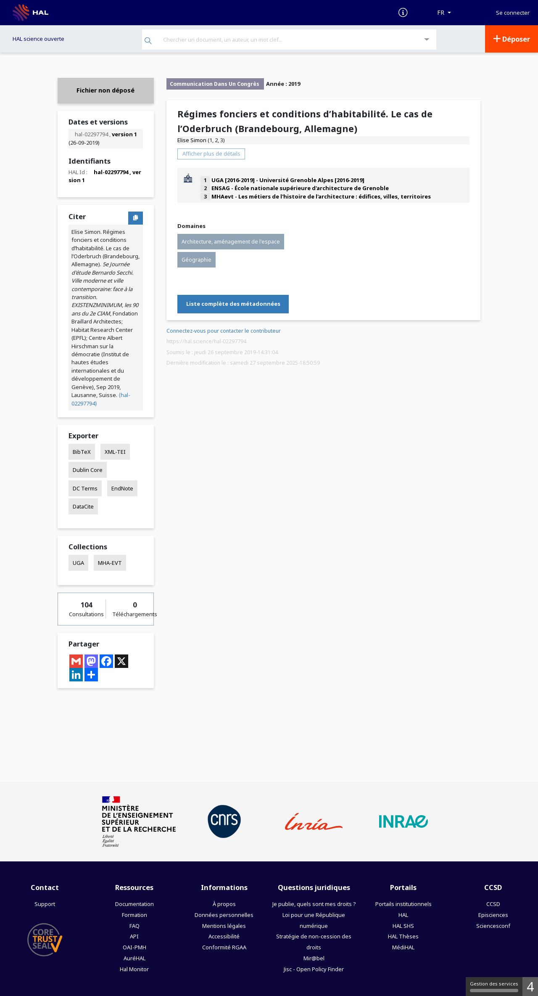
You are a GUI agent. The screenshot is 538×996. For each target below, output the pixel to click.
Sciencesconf (493, 926)
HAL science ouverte (38, 38)
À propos (224, 904)
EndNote (122, 488)
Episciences (493, 915)
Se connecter (513, 13)
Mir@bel (313, 958)
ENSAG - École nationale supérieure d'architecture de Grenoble (300, 188)
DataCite (83, 506)
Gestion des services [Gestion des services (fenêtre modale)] (494, 986)
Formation (134, 915)
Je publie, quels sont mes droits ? (314, 904)
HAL (403, 915)
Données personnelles (224, 915)
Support (44, 904)
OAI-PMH (134, 947)
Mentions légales (224, 926)
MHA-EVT (110, 563)
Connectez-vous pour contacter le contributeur (223, 330)
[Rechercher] (148, 41)
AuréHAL (134, 958)
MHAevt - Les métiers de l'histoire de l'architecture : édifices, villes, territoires (321, 196)
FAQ (134, 926)
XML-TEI (115, 452)
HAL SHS (403, 926)
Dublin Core (88, 470)
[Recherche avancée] (427, 39)
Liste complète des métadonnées (233, 303)
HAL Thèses (403, 936)
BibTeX (82, 452)
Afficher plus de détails (211, 153)
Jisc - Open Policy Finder (314, 969)
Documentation (134, 904)
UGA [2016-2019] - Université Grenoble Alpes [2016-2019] (287, 180)
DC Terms (85, 488)
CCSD (493, 904)
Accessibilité (224, 936)
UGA (78, 563)
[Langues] (444, 12)
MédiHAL (403, 947)
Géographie (196, 259)
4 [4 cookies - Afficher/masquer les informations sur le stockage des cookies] (530, 986)
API (134, 936)
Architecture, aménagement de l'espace (231, 241)
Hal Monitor (134, 969)
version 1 (124, 134)
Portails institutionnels (403, 904)
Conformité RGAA (224, 947)
